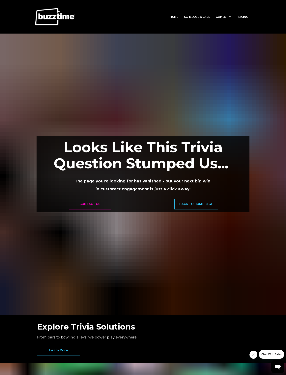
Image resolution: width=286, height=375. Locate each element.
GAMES (223, 16)
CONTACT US (90, 173)
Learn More (58, 288)
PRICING (242, 16)
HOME (174, 16)
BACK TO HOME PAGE (196, 173)
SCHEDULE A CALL (197, 16)
